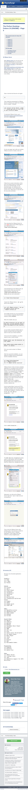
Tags (8, 6)
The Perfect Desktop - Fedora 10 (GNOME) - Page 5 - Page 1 (13, 712)
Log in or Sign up (23, 0)
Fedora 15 (10, 42)
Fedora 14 (10, 43)
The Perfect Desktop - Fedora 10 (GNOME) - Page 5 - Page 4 (13, 716)
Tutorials (3, 6)
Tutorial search (5, 9)
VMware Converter (10, 64)
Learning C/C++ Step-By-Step (10, 765)
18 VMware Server (12, 50)
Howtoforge (2, 789)
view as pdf (17, 700)
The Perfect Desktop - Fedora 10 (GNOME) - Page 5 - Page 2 (13, 713)
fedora (22, 748)
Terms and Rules (20, 789)
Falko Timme (21, 747)
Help (17, 787)
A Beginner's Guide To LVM (9, 755)
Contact (14, 787)
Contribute (9, 787)
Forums (13, 6)
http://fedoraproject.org (14, 669)
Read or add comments (19, 749)
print (23, 700)
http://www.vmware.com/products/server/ (13, 115)
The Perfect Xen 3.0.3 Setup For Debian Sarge (13, 770)
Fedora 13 (10, 44)
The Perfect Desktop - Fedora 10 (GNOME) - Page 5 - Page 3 (13, 715)
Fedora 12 (10, 46)
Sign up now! (14, 740)
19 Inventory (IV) (11, 52)
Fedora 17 (12, 20)
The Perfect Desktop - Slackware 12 (11, 772)
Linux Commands (20, 6)
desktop (19, 748)
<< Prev (6, 673)
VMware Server (10, 60)
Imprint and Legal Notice (23, 787)
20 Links (9, 53)
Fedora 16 (10, 40)
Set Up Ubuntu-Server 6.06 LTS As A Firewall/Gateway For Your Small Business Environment (12, 775)
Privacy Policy (25, 789)
